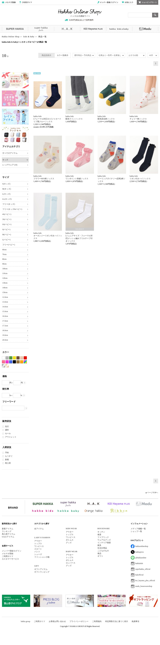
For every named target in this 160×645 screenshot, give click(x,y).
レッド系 (25, 358)
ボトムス (69, 540)
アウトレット (10, 437)
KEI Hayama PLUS (93, 29)
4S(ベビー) (6, 214)
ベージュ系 (21, 358)
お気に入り (127, 2)
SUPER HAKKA (15, 29)
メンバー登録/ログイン (107, 2)
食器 (99, 534)
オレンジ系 (21, 362)
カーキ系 (18, 362)
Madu (145, 29)
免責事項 (135, 621)
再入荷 (8, 463)
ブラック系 (14, 362)
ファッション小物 (41, 557)
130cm (5, 283)
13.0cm (5, 302)
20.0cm (5, 340)
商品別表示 (46, 55)
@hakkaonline (140, 558)
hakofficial (139, 575)
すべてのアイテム (10, 153)
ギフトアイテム (41, 569)
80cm (4, 259)
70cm (4, 254)
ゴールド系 (7, 366)
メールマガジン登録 (9, 2)
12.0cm (5, 297)
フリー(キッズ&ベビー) (12, 209)
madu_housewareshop (143, 586)
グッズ (69, 543)
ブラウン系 (18, 358)
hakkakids (139, 563)
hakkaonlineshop (141, 546)
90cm (4, 264)
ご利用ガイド (25, 2)
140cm (5, 288)
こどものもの (103, 551)
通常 (7, 430)
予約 (7, 453)
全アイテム (39, 529)
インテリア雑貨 (104, 543)
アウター (38, 541)
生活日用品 (102, 548)
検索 (155, 15)
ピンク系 (3, 362)
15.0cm (5, 311)
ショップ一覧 (136, 531)
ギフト (100, 556)
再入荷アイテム (8, 534)
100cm (5, 269)
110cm (4, 273)
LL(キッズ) (7, 199)
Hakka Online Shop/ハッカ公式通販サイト (80, 13)
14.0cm (5, 307)
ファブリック (103, 537)
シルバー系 (3, 366)
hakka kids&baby (119, 29)
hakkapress (139, 552)
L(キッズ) (6, 194)
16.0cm (5, 316)
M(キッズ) (6, 189)
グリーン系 (10, 358)
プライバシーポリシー (78, 621)
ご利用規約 (97, 621)
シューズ (38, 554)
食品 (99, 553)
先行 (7, 426)
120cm (5, 278)
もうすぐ (9, 456)
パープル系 (7, 362)
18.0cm (5, 330)
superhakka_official (142, 569)
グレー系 (7, 358)
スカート (38, 549)
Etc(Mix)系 (25, 362)
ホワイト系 (3, 358)
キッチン (101, 532)
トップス (38, 543)
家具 (99, 545)
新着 (7, 459)
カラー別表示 (62, 55)
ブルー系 (10, 362)
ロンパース (70, 563)
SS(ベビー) (6, 224)
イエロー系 (14, 358)
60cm (4, 249)
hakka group (25, 621)
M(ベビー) (6, 234)
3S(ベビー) (6, 219)
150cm (5, 292)
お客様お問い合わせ (57, 621)
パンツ (37, 552)
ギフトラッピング (41, 572)
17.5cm (5, 326)
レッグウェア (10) (9, 165)
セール (8, 433)
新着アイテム (7, 529)
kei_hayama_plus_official (145, 580)
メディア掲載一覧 (138, 529)
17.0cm (5, 321)
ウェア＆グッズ (104, 540)
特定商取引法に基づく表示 (116, 621)
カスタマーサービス (10, 559)
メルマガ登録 (7, 553)
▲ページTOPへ (151, 492)
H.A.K (67, 29)
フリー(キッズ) (8, 204)
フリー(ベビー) (8, 245)
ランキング (6, 531)
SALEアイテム (8, 537)
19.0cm (5, 335)
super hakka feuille (41, 29)
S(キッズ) (6, 184)
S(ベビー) (6, 229)
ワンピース (39, 546)
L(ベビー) (6, 240)
